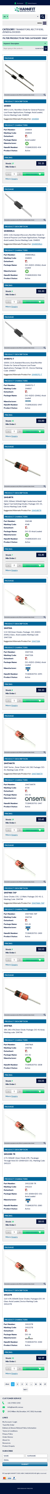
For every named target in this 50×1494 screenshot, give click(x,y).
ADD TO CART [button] (33, 174)
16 (40, 1384)
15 (36, 1384)
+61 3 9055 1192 (14, 1403)
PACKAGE (9, 58)
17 (45, 1384)
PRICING (8, 157)
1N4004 (35, 119)
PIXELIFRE (30, 1488)
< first (7, 1384)
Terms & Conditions (10, 1431)
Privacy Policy (7, 1434)
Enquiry (14, 179)
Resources (6, 1443)
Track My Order (8, 1425)
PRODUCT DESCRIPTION (16, 101)
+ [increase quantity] (20, 174)
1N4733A (36, 641)
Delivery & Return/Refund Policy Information (19, 1428)
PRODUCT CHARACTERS (16, 125)
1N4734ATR (37, 773)
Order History (7, 1437)
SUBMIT (25, 1464)
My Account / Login (9, 1422)
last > (25, 1389)
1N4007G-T (37, 374)
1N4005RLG (37, 244)
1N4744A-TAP (38, 903)
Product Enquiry (8, 1446)
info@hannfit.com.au (15, 1407)
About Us (6, 1440)
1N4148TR (36, 510)
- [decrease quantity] (8, 174)
